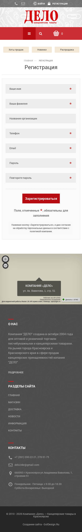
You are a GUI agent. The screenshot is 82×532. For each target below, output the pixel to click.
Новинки (42, 49)
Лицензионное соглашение (50, 299)
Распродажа (67, 49)
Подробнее (15, 372)
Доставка (14, 409)
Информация (17, 423)
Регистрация (58, 4)
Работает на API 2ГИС (51, 298)
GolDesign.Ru (51, 524)
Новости (14, 416)
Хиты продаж (16, 49)
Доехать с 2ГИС (71, 300)
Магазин (14, 402)
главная (28, 60)
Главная (14, 395)
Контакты (15, 430)
